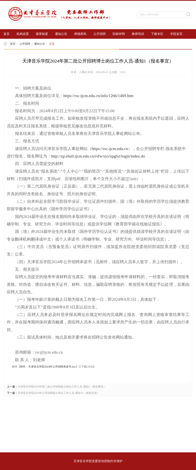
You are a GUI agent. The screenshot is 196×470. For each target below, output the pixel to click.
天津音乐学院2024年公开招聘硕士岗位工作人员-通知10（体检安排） (58, 393)
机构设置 (23, 33)
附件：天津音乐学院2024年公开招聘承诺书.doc (48, 366)
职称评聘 (119, 33)
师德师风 (80, 33)
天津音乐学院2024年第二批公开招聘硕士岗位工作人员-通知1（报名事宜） (62, 386)
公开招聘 (99, 33)
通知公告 (61, 33)
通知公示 (39, 43)
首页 (6, 33)
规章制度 (42, 33)
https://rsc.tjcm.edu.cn (110, 148)
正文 (52, 43)
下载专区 (157, 33)
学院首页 (176, 33)
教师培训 (138, 33)
